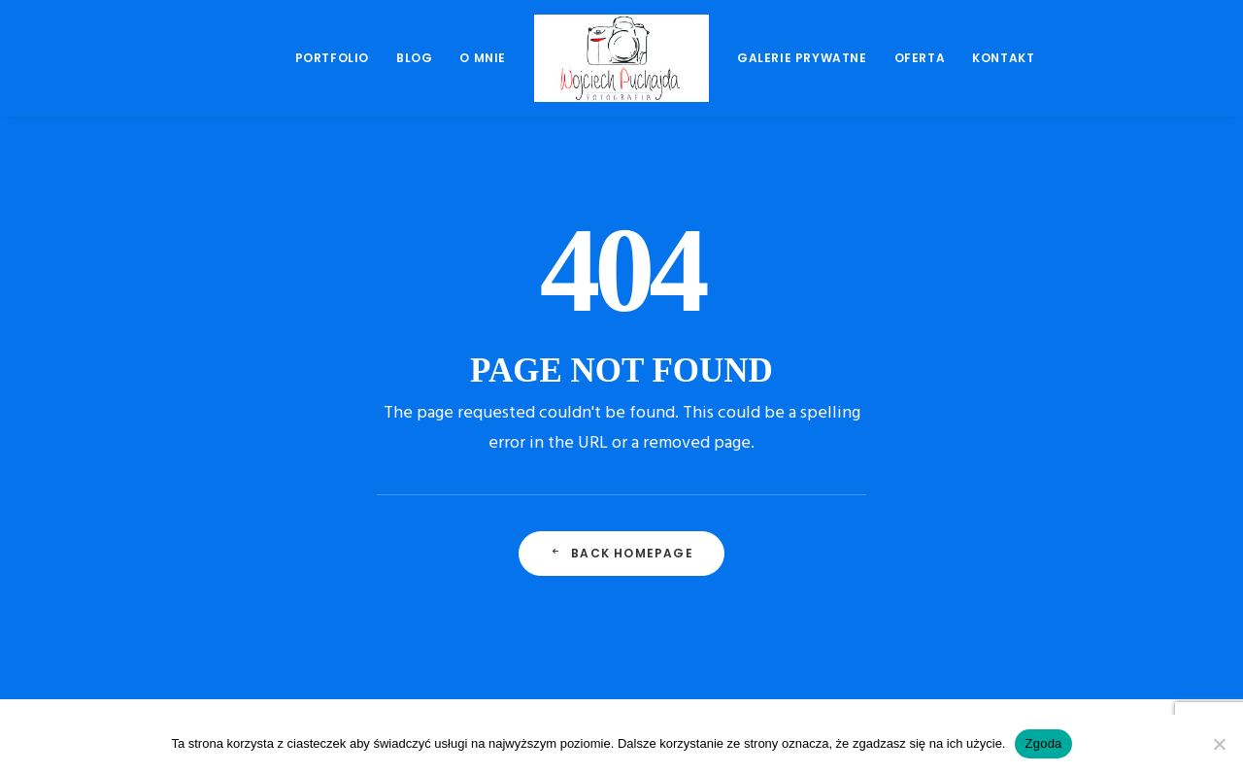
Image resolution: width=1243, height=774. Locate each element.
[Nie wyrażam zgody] (1218, 744)
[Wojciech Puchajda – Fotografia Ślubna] (621, 58)
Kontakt (1003, 58)
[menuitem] (332, 58)
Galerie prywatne (802, 58)
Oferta (920, 58)
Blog (414, 58)
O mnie (482, 58)
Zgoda (1043, 743)
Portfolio (332, 58)
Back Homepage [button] (621, 553)
